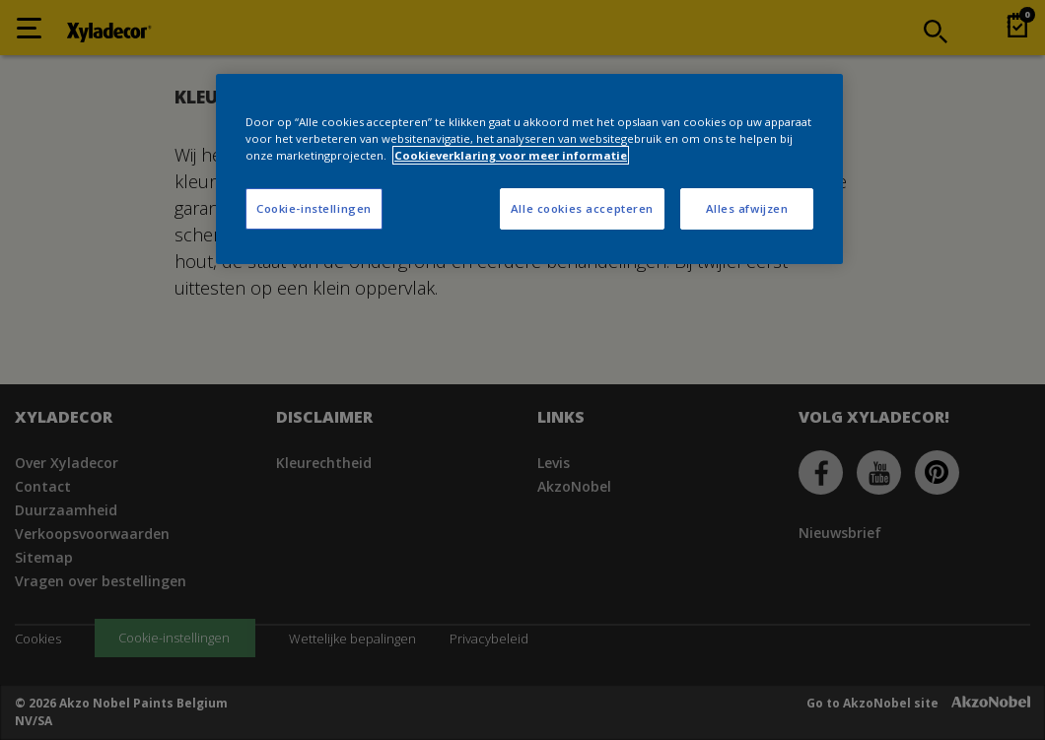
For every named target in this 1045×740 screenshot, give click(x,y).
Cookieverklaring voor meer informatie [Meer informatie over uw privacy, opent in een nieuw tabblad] (510, 155)
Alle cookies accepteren (582, 208)
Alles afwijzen (747, 208)
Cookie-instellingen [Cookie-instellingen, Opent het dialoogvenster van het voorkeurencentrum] (314, 208)
